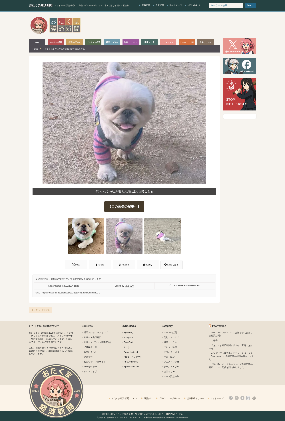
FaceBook (129, 342)
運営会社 (88, 357)
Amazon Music (131, 361)
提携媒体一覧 (90, 347)
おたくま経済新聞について (44, 326)
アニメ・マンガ (171, 361)
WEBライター (90, 366)
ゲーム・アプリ (171, 366)
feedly (127, 347)
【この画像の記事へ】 (124, 206)
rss (231, 398)
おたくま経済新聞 (40, 5)
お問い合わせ (193, 5)
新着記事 (146, 5)
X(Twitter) (128, 332)
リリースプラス (91, 342)
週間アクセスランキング (96, 332)
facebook (242, 398)
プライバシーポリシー (169, 398)
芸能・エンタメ (171, 337)
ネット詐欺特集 (171, 376)
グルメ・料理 (170, 347)
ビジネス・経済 (171, 352)
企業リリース (170, 371)
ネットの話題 (170, 332)
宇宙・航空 (169, 357)
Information (219, 326)
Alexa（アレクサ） (133, 357)
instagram (128, 337)
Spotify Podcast (131, 366)
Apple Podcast (131, 352)
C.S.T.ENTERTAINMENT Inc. (186, 285)
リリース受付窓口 (92, 337)
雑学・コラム (170, 342)
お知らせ (88, 361)
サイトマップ (175, 5)
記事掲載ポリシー (195, 398)
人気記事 (159, 5)
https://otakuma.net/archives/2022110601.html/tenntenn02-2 (71, 292)
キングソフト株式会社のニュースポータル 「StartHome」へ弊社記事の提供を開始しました (231, 356)
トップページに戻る (41, 310)
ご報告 (214, 340)
